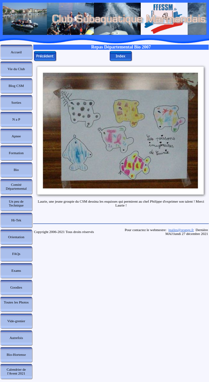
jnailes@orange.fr (181, 230)
